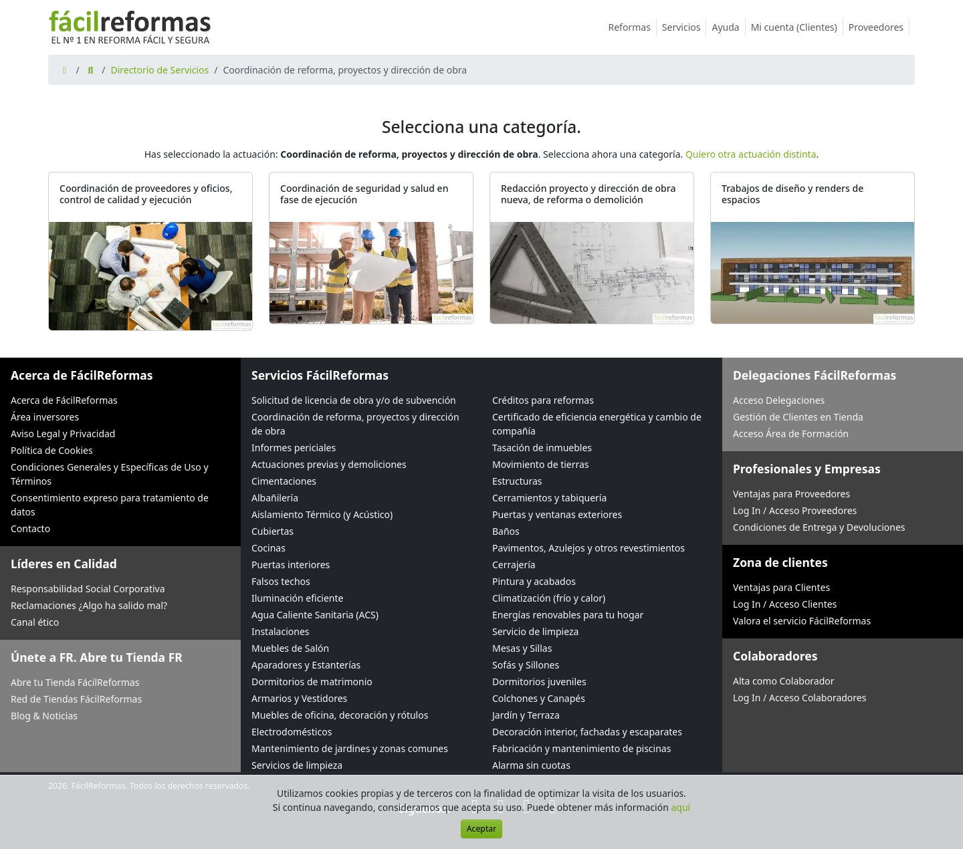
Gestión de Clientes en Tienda (798, 416)
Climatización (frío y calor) (548, 598)
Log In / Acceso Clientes (785, 604)
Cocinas (268, 547)
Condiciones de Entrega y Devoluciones (819, 527)
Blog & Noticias (44, 715)
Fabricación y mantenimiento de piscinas (581, 748)
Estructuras (517, 481)
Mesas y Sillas (522, 648)
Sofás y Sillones (525, 664)
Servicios (684, 27)
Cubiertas (272, 531)
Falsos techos (280, 581)
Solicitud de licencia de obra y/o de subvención (353, 400)
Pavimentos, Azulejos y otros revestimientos (588, 547)
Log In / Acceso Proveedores (795, 510)
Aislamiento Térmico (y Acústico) (322, 514)
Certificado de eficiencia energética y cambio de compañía (597, 423)
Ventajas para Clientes (781, 587)
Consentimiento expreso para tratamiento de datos (110, 504)
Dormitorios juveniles (539, 681)
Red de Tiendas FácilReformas (76, 699)
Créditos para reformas (543, 400)
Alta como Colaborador (784, 681)
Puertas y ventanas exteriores (557, 514)
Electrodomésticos (291, 731)
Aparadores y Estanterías (305, 664)
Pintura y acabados (534, 581)
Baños (506, 531)
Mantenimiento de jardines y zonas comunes (349, 748)
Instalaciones (280, 631)
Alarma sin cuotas (531, 765)
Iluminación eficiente (297, 598)
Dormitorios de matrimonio (311, 681)
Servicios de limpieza (296, 765)
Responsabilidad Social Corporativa (88, 588)
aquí (681, 807)
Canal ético (35, 622)
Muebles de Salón (290, 648)
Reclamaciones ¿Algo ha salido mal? (89, 605)
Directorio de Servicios (159, 70)
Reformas (633, 27)
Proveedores (879, 27)
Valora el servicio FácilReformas (802, 620)
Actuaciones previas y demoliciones (329, 464)
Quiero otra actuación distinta (751, 154)
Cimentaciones (283, 481)
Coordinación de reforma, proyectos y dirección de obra (355, 423)
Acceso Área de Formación (791, 433)
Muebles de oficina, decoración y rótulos (339, 715)
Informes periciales (293, 447)
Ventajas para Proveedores (791, 493)
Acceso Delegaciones (779, 400)
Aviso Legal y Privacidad (63, 433)
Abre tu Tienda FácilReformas (75, 682)
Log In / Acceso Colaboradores (799, 697)
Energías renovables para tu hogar (567, 614)
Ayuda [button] (728, 27)
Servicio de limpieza (535, 631)
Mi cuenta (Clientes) (797, 27)
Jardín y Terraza (526, 715)
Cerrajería (514, 564)
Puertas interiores (290, 564)
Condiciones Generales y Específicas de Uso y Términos (110, 474)
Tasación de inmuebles (542, 447)
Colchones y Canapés (538, 698)
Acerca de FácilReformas (64, 400)
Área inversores (45, 416)
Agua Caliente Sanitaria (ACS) (315, 614)
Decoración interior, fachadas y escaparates (587, 731)
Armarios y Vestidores (299, 698)
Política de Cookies (52, 450)
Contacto (30, 528)
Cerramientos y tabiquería (549, 497)
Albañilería (274, 497)
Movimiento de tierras (540, 464)
